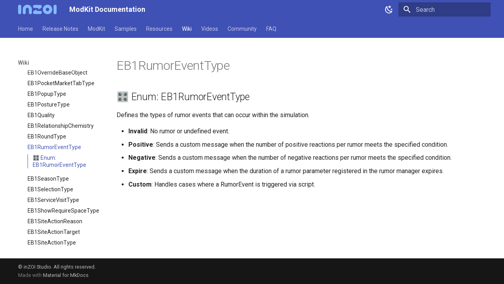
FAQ (271, 29)
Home (25, 29)
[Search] (444, 9)
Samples (126, 29)
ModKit (96, 29)
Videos (209, 29)
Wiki (187, 29)
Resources (159, 29)
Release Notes (60, 29)
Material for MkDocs (66, 275)
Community (242, 29)
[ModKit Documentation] (37, 9)
